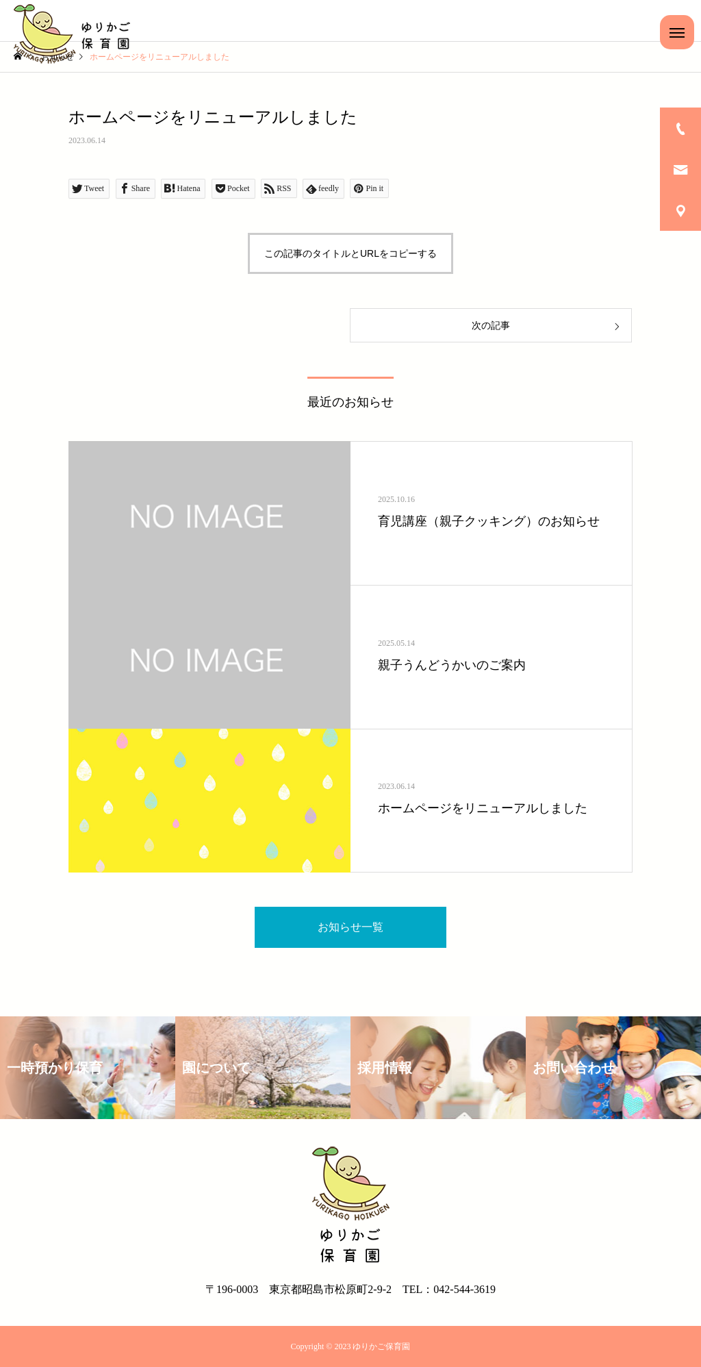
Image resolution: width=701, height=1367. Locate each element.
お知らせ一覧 (350, 927)
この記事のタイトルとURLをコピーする (350, 253)
